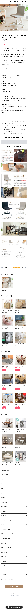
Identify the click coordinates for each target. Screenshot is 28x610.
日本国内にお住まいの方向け (14, 146)
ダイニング (3, 511)
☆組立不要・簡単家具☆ (7, 475)
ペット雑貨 (3, 561)
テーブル (3, 488)
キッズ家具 (3, 574)
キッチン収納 (4, 506)
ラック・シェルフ (4, 524)
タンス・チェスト (5, 515)
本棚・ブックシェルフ (6, 547)
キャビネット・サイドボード (7, 520)
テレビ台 (3, 497)
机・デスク (3, 484)
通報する (25, 261)
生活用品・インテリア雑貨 (7, 534)
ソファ (2, 493)
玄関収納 (3, 556)
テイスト (3, 479)
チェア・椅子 (4, 543)
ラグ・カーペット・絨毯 (6, 538)
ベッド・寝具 (4, 502)
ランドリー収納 (4, 552)
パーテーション (4, 570)
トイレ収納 (3, 565)
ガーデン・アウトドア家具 (7, 579)
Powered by (14, 595)
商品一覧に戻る (14, 586)
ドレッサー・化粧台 (5, 529)
